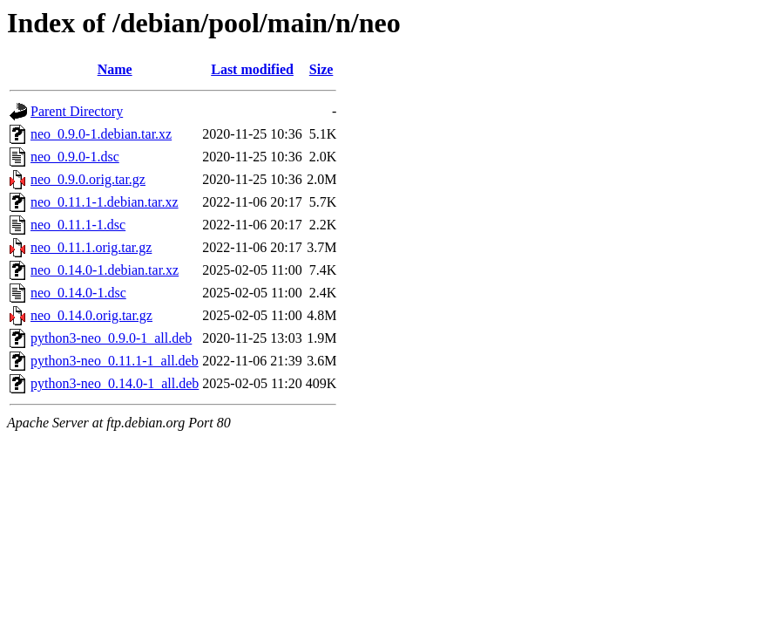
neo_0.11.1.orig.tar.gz (91, 247)
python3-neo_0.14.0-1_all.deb (114, 383)
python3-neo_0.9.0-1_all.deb (111, 338)
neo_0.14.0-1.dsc (78, 292)
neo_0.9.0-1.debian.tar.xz (101, 133)
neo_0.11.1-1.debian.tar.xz (104, 202)
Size (321, 69)
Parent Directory (76, 111)
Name (115, 69)
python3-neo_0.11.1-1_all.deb (114, 360)
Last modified (252, 69)
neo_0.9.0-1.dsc (74, 156)
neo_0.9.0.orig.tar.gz (87, 179)
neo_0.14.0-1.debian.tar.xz (104, 270)
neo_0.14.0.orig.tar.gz (91, 315)
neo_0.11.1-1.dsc (77, 224)
